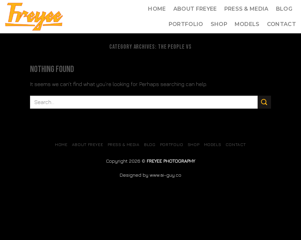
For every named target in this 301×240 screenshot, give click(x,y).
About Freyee (195, 9)
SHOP (219, 24)
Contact (281, 24)
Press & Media (246, 9)
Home (157, 9)
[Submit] (264, 102)
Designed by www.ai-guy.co (150, 175)
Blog (284, 9)
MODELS (247, 24)
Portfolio (186, 24)
